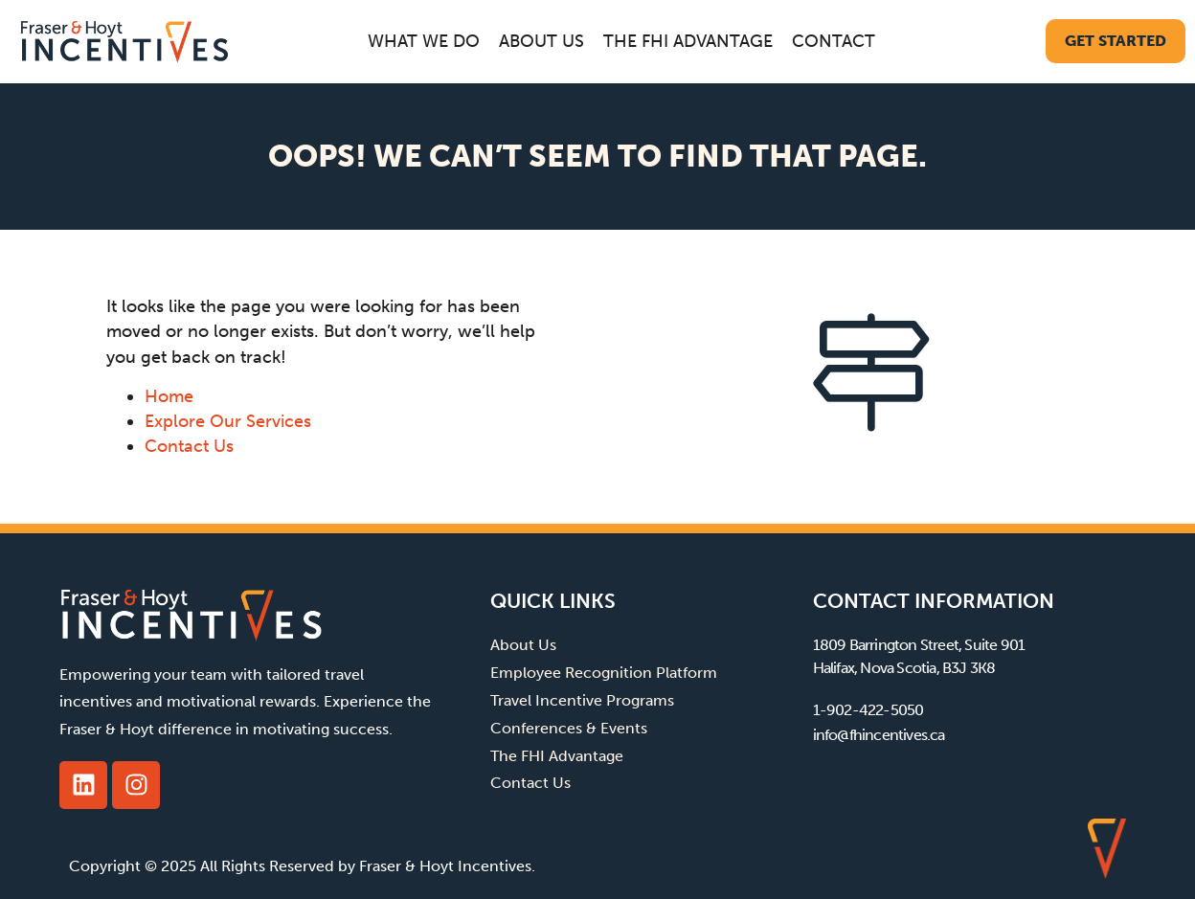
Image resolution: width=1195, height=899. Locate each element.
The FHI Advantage (688, 41)
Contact (833, 41)
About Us (541, 41)
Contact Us (189, 446)
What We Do (424, 41)
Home (169, 396)
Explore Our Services (228, 421)
